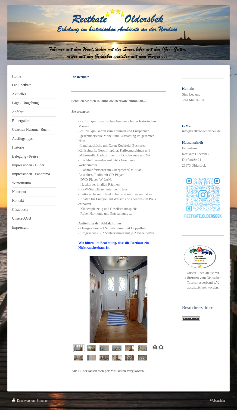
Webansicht (217, 400)
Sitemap (42, 400)
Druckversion (23, 400)
